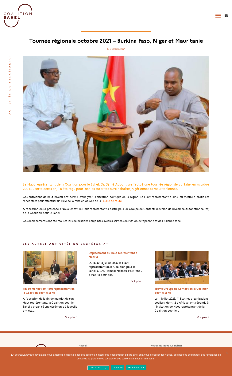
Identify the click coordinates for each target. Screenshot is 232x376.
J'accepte (96, 367)
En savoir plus (136, 367)
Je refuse (117, 367)
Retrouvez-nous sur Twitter (166, 345)
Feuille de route (112, 201)
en (226, 15)
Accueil (83, 345)
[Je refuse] (227, 353)
